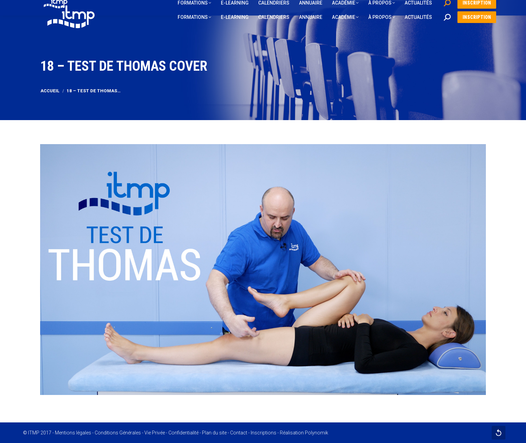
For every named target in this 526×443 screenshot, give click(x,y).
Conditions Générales (118, 432)
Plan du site (214, 432)
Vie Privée (154, 432)
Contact (238, 432)
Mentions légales (73, 432)
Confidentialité (183, 432)
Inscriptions (263, 432)
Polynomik (316, 432)
